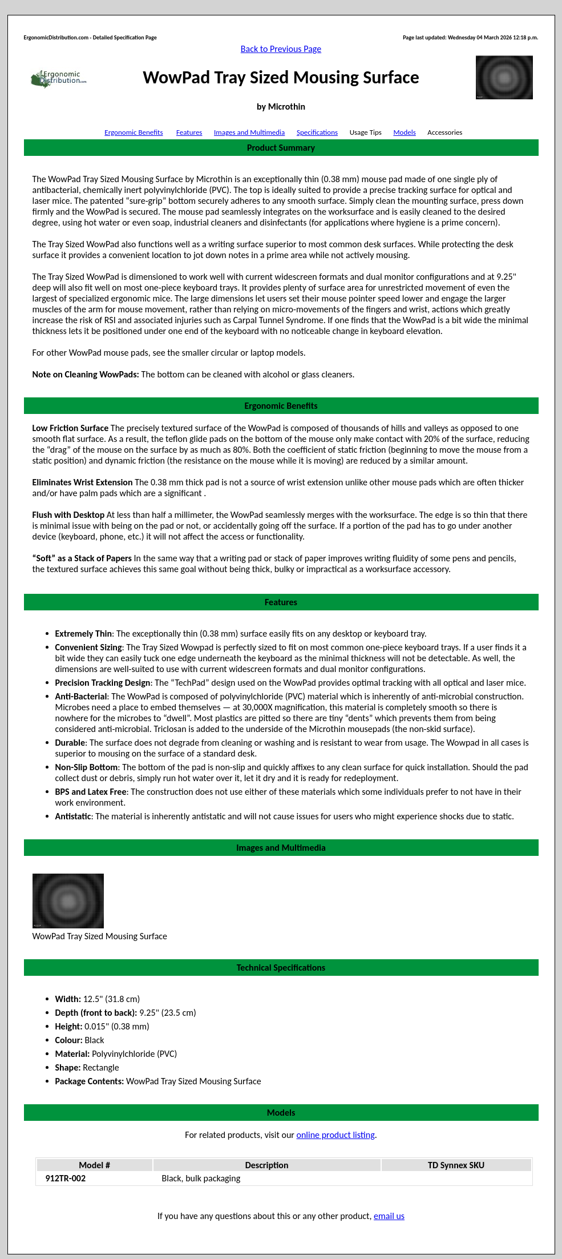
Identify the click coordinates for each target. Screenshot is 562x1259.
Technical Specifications (281, 967)
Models (404, 132)
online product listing (336, 1134)
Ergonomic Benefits (133, 132)
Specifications (317, 132)
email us (389, 1215)
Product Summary (281, 147)
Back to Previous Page (281, 48)
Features (189, 132)
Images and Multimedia (249, 132)
